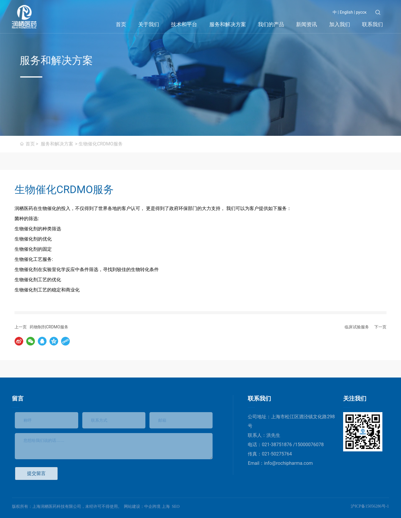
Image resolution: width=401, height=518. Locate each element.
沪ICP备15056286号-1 (370, 506)
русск (361, 12)
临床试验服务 (357, 327)
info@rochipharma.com (288, 463)
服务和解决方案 (57, 144)
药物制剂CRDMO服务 (49, 327)
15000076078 (309, 444)
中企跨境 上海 (157, 506)
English (346, 12)
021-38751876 (277, 444)
